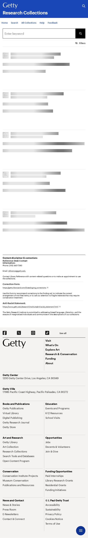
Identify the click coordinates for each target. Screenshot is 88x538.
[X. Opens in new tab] (19, 333)
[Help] (42, 22)
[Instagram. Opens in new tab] (33, 333)
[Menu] (80, 530)
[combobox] (39, 33)
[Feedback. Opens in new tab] (53, 22)
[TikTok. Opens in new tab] (47, 333)
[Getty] (10, 6)
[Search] (14, 22)
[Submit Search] (80, 33)
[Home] (4, 22)
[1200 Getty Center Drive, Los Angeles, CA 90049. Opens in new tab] (31, 378)
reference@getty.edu (17, 271)
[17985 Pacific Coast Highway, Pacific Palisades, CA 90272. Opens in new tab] (36, 392)
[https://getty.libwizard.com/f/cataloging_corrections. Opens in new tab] (25, 288)
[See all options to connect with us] (62, 333)
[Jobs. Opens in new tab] (47, 442)
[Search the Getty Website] (83, 6)
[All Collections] (28, 22)
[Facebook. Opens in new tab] (5, 333)
